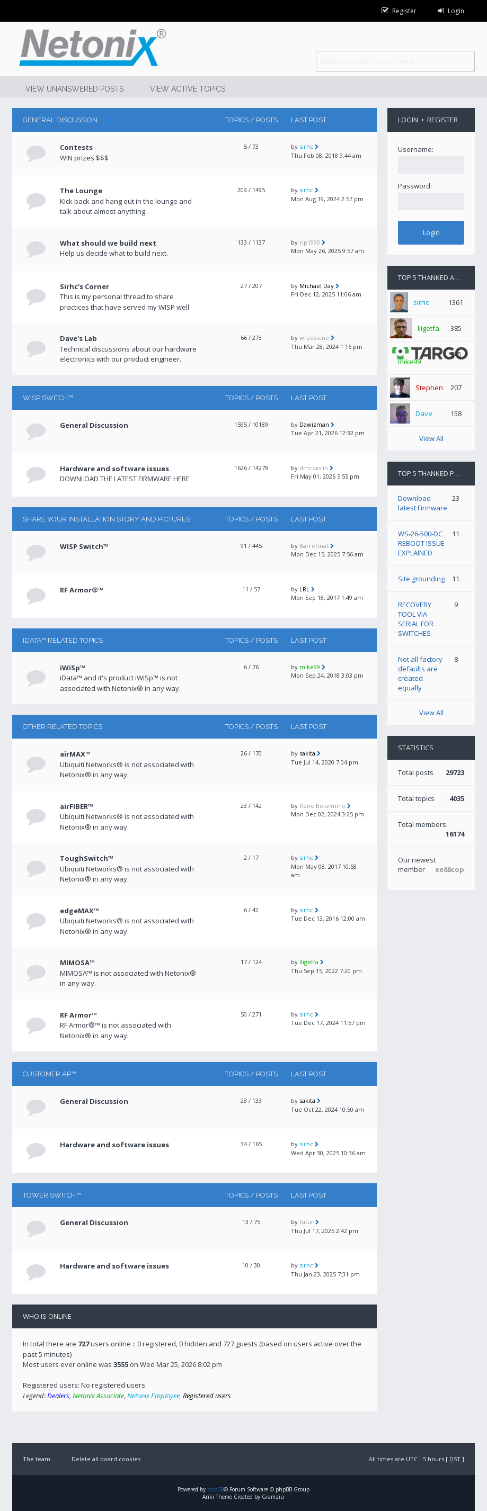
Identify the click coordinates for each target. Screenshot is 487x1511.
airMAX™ (75, 754)
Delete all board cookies (106, 1459)
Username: (415, 149)
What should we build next (108, 243)
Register (442, 119)
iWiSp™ (72, 667)
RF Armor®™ (81, 590)
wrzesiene (314, 337)
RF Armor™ (78, 1015)
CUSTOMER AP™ (49, 1074)
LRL (304, 589)
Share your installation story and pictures (106, 519)
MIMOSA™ (77, 962)
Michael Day (316, 286)
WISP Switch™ (48, 398)
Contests (76, 147)
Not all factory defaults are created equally (420, 673)
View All (431, 438)
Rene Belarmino (322, 806)
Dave (423, 413)
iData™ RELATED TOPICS (63, 640)
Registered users (207, 1395)
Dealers (58, 1395)
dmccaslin (313, 468)
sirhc (306, 146)
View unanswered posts (74, 89)
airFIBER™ (76, 806)
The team (36, 1459)
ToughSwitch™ (86, 858)
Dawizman (314, 424)
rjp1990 (309, 242)
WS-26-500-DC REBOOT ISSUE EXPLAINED (421, 543)
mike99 (309, 667)
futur (306, 1222)
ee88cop (449, 869)
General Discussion (60, 120)
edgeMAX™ (79, 910)
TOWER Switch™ (52, 1195)
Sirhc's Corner (84, 286)
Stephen (429, 387)
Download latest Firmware (422, 502)
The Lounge (81, 190)
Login (408, 119)
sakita (307, 753)
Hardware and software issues (114, 468)
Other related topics (62, 727)
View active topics (187, 89)
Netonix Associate (98, 1395)
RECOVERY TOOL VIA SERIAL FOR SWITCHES (415, 619)
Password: (415, 186)
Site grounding (421, 578)
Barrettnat (314, 546)
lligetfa (308, 962)
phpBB (215, 1489)
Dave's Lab (78, 338)
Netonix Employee (153, 1395)
